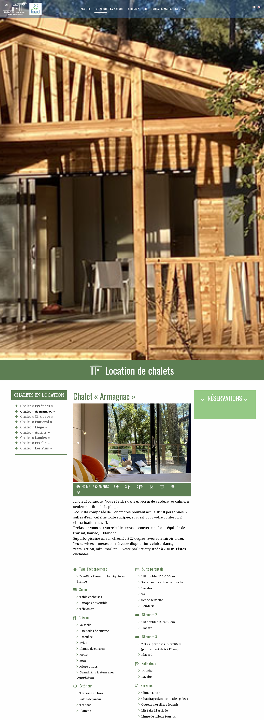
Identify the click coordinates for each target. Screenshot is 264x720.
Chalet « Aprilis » (35, 432)
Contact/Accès (161, 8)
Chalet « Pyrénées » (36, 406)
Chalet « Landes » (35, 438)
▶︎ (188, 442)
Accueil (86, 8)
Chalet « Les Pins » (36, 448)
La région (133, 8)
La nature (116, 8)
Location (100, 8)
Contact (181, 8)
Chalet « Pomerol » (36, 422)
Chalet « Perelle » (35, 443)
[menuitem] (86, 8)
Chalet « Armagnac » (37, 411)
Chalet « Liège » (33, 427)
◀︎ (79, 442)
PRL (145, 8)
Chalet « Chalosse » (36, 416)
